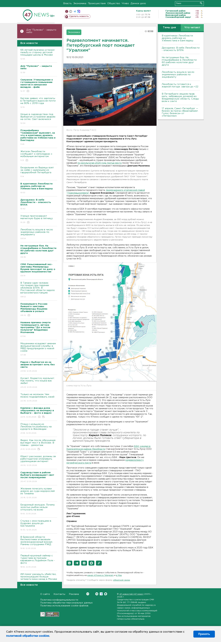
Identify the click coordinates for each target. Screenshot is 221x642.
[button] (69, 563)
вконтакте (70, 11)
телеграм (74, 11)
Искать (201, 3)
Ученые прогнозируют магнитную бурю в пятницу (38, 219)
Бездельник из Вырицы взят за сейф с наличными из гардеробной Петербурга (38, 172)
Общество (113, 3)
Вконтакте (87, 593)
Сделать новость (79, 16)
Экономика (79, 3)
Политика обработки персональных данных (66, 603)
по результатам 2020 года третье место (100, 163)
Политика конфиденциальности (59, 600)
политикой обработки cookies (27, 636)
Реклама (74, 594)
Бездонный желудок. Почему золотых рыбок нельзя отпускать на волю (38, 509)
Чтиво (125, 3)
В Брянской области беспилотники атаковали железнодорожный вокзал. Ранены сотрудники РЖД (38, 543)
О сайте (45, 594)
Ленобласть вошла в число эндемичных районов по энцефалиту (38, 234)
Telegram (101, 593)
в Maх (119, 575)
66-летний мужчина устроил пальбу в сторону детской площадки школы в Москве (38, 54)
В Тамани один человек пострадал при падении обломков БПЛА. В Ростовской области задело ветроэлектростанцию (38, 290)
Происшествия (97, 3)
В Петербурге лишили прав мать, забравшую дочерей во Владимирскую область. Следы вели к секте (180, 97)
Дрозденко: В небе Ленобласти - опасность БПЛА (181, 49)
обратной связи (121, 580)
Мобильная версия (66, 11)
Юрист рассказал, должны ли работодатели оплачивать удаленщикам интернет (38, 461)
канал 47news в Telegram (100, 575)
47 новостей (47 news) (131, 594)
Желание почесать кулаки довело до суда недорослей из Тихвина (38, 493)
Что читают (192, 27)
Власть (67, 3)
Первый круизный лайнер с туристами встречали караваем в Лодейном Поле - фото (38, 561)
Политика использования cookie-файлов (64, 606)
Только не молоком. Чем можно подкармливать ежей (38, 397)
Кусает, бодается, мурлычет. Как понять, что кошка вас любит (38, 382)
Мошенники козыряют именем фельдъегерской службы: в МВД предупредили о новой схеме (38, 349)
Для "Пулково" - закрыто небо (41, 31)
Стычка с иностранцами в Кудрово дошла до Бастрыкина (38, 525)
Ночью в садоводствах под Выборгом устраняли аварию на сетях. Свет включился (38, 119)
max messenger (78, 11)
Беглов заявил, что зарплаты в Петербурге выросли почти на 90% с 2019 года (38, 103)
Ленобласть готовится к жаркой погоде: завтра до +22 (180, 85)
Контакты (59, 594)
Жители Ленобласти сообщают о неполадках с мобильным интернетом (38, 156)
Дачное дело (138, 3)
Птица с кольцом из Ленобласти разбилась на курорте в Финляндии (38, 428)
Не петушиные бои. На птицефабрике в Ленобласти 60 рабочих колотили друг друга (179, 61)
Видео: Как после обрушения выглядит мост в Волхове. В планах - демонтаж (38, 445)
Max (105, 593)
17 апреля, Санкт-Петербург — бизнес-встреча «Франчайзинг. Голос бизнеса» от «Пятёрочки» (180, 112)
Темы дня (169, 27)
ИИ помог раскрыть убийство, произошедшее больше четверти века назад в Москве (38, 578)
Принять (204, 634)
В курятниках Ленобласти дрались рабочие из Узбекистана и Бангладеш (177, 38)
